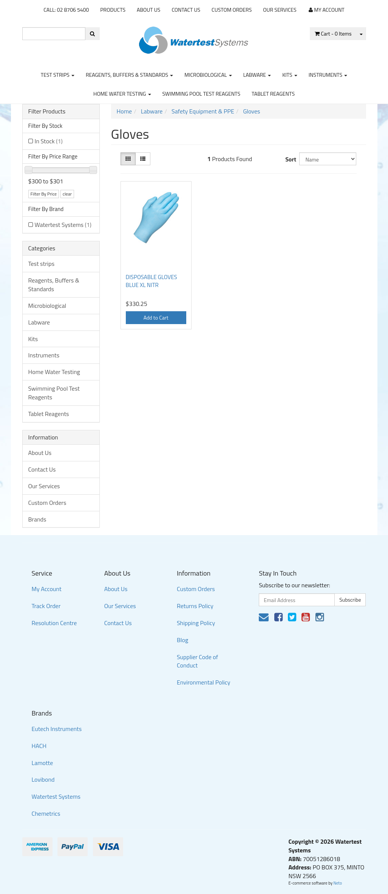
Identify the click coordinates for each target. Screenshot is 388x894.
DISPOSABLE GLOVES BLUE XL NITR (151, 281)
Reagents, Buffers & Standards (129, 75)
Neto (337, 883)
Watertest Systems (63, 224)
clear (67, 193)
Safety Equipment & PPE (203, 111)
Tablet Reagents (273, 94)
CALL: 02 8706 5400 (66, 10)
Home (124, 111)
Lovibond (43, 779)
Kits (289, 75)
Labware (257, 75)
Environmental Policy (203, 682)
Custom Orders (232, 10)
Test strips (57, 75)
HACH (39, 745)
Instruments (328, 75)
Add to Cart (156, 317)
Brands (37, 519)
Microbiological (208, 75)
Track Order (46, 605)
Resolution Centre (54, 622)
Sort (289, 159)
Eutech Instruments (57, 728)
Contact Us (186, 10)
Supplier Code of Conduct (197, 661)
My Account (47, 588)
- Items (333, 33)
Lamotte (42, 762)
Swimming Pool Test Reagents (201, 94)
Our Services (279, 10)
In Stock (49, 141)
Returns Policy (195, 605)
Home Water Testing (122, 94)
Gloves (251, 111)
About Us (148, 10)
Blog (182, 639)
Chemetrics (46, 813)
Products (112, 10)
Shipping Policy (196, 622)
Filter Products (47, 111)
